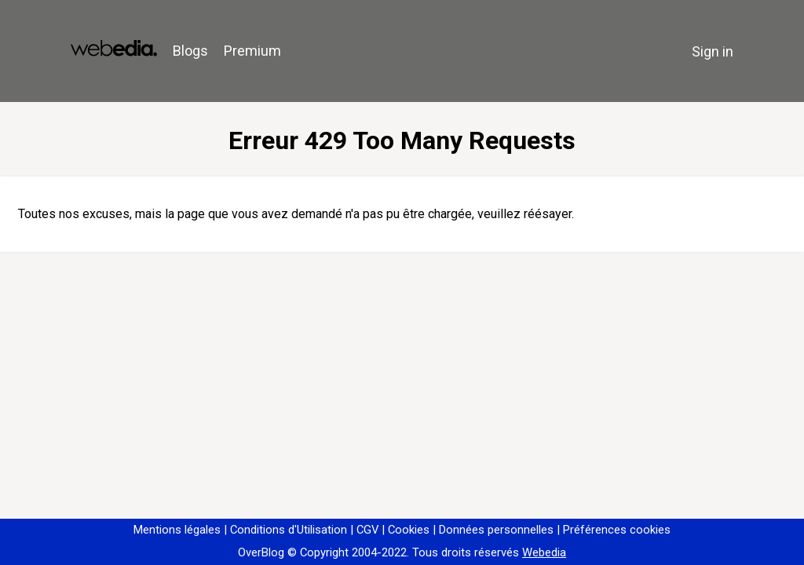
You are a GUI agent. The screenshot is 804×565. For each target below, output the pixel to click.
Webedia (544, 552)
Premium (252, 50)
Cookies (408, 530)
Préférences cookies (617, 530)
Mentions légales (177, 530)
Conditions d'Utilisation (288, 530)
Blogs (190, 50)
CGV (367, 530)
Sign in (712, 51)
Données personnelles (496, 530)
